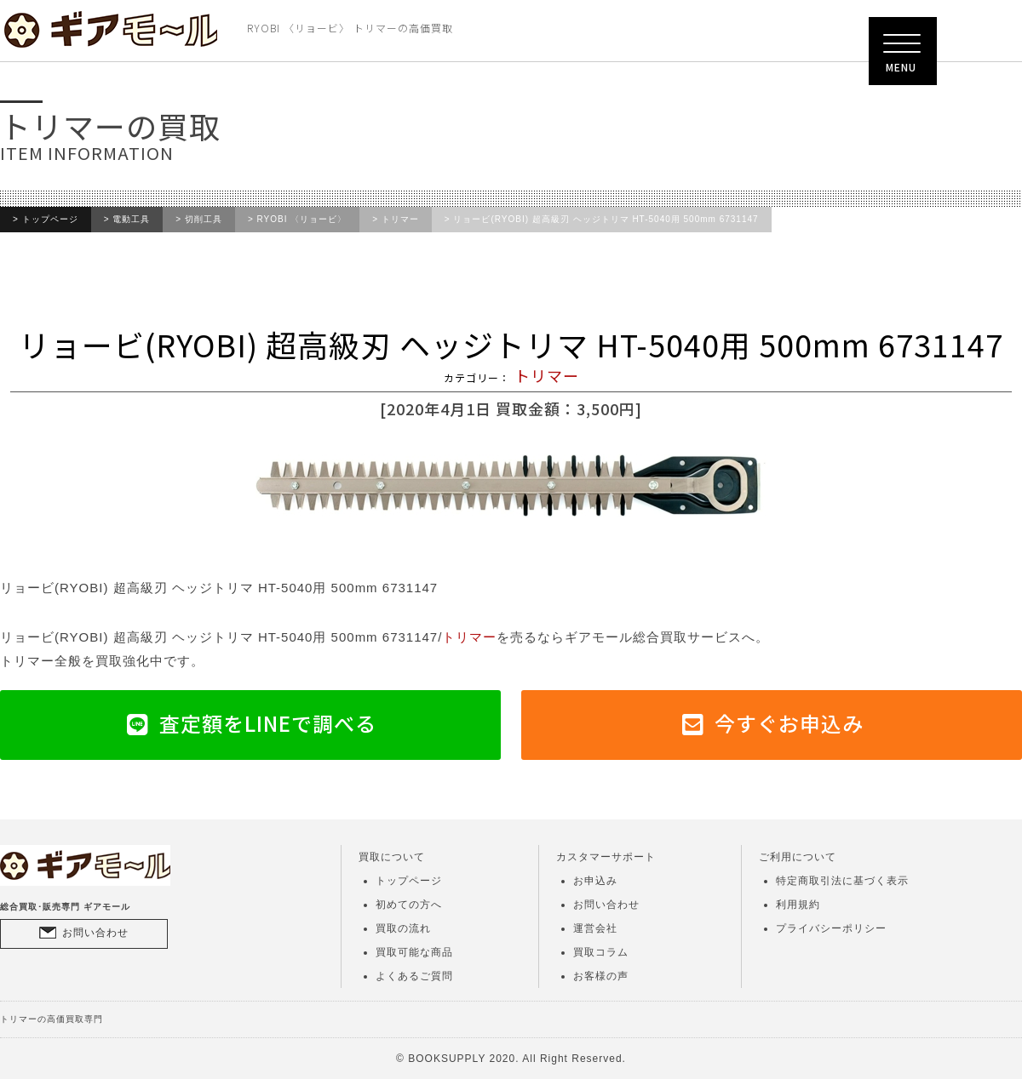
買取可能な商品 (414, 952)
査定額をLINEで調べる (267, 723)
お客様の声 (601, 976)
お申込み (595, 881)
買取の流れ (403, 928)
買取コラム (601, 952)
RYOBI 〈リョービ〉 (302, 219)
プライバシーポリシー (831, 928)
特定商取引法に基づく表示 (842, 881)
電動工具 (131, 219)
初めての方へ (409, 905)
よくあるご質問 (414, 976)
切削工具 (203, 219)
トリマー (400, 219)
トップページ (50, 219)
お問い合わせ (95, 933)
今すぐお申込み (789, 723)
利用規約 (798, 905)
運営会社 (595, 928)
